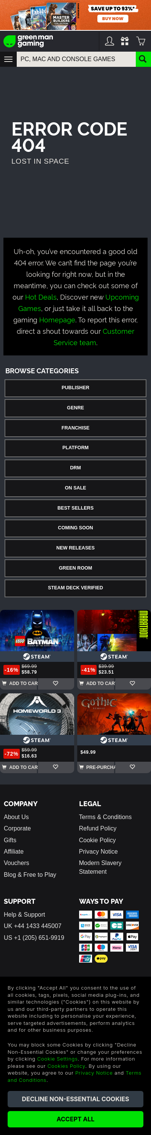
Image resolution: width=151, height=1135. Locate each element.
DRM (75, 467)
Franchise (75, 428)
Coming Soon (75, 527)
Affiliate (14, 851)
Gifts (10, 840)
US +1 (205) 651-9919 (34, 938)
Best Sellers (75, 508)
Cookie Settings (57, 1059)
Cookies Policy (66, 1066)
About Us (16, 817)
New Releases (75, 548)
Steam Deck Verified (75, 587)
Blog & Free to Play (30, 874)
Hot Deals (41, 296)
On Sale (75, 488)
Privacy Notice (98, 851)
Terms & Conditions (105, 817)
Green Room (75, 568)
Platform (75, 447)
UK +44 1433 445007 (33, 926)
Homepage (57, 319)
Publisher (75, 387)
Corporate (17, 828)
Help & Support (24, 914)
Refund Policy (98, 828)
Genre (75, 407)
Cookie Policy (97, 840)
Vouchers (16, 863)
